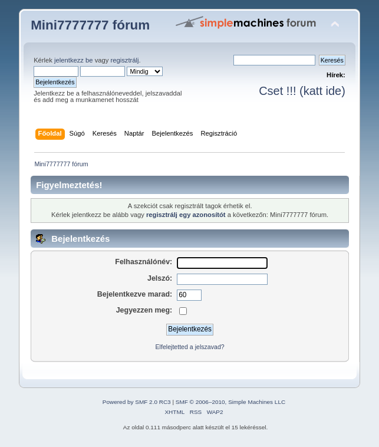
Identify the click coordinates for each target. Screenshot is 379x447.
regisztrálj (124, 60)
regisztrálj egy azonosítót (186, 214)
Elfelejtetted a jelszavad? (190, 346)
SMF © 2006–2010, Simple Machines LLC (230, 402)
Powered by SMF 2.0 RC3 (137, 402)
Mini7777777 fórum (90, 25)
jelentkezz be (73, 60)
